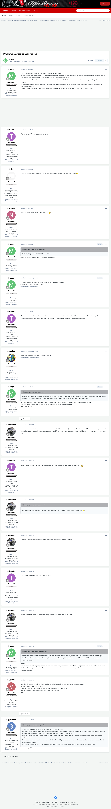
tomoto (12, 130)
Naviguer (5, 11)
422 (11, 188)
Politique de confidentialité (50, 802)
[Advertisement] (36, 37)
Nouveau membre (45, 355)
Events (11, 15)
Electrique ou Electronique (28, 61)
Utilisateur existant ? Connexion (89, 4)
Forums (4, 15)
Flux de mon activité (24, 10)
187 (11, 444)
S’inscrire (105, 4)
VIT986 (12, 680)
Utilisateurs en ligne (29, 15)
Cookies (73, 802)
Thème (38, 802)
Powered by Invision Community (55, 806)
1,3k (11, 370)
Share (90, 60)
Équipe (18, 15)
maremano (12, 425)
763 (11, 149)
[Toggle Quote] (23, 249)
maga (12, 69)
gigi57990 (12, 720)
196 (11, 227)
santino (12, 351)
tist (12, 169)
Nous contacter (64, 802)
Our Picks (36, 10)
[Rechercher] (86, 10)
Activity (14, 10)
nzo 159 (12, 209)
